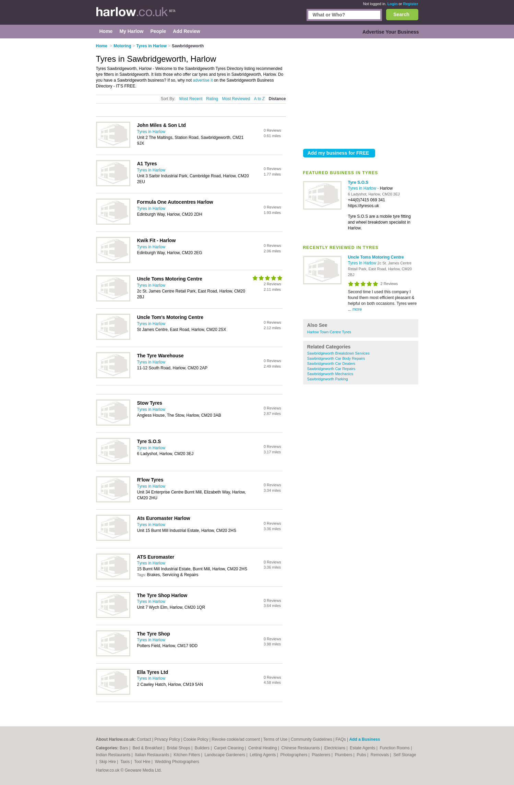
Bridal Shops (179, 748)
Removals (380, 754)
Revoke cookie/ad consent (236, 739)
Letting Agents (263, 754)
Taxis (125, 761)
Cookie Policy (195, 739)
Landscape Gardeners (225, 754)
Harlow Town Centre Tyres (329, 332)
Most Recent (190, 98)
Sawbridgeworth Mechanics (330, 374)
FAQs (341, 739)
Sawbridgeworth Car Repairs (331, 369)
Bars (124, 748)
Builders (203, 748)
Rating (212, 98)
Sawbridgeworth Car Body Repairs (336, 358)
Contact (144, 739)
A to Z (259, 98)
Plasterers (321, 754)
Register (410, 4)
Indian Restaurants (114, 754)
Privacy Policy (167, 739)
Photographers (294, 754)
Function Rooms (395, 748)
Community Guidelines (311, 739)
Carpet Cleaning (229, 748)
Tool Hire (143, 761)
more (357, 309)
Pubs (362, 754)
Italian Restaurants (152, 754)
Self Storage (404, 754)
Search (401, 14)
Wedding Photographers (177, 761)
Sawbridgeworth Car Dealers (331, 363)
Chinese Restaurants (301, 748)
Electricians (335, 748)
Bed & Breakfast (148, 748)
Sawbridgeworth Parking (327, 379)
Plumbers (344, 754)
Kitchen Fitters (187, 754)
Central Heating (263, 748)
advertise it (203, 80)
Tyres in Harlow (363, 188)
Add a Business (364, 739)
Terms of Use (275, 739)
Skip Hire (108, 761)
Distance (277, 98)
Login (392, 4)
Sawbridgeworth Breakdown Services (338, 353)
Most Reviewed (236, 98)
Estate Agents (363, 748)
